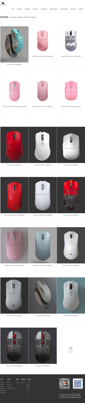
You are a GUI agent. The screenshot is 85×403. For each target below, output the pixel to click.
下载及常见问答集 (11, 388)
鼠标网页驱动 (64, 9)
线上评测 (28, 386)
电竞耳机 (35, 9)
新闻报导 (18, 382)
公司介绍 (28, 382)
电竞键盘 (27, 9)
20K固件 (81, 9)
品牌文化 (28, 384)
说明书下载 (9, 386)
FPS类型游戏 (20, 17)
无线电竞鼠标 (27, 17)
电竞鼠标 (19, 9)
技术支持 (9, 384)
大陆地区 (23, 382)
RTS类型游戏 (13, 17)
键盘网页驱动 (53, 9)
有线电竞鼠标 (33, 17)
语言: (27, 390)
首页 (13, 9)
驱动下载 (73, 9)
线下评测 (28, 388)
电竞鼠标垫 (44, 9)
